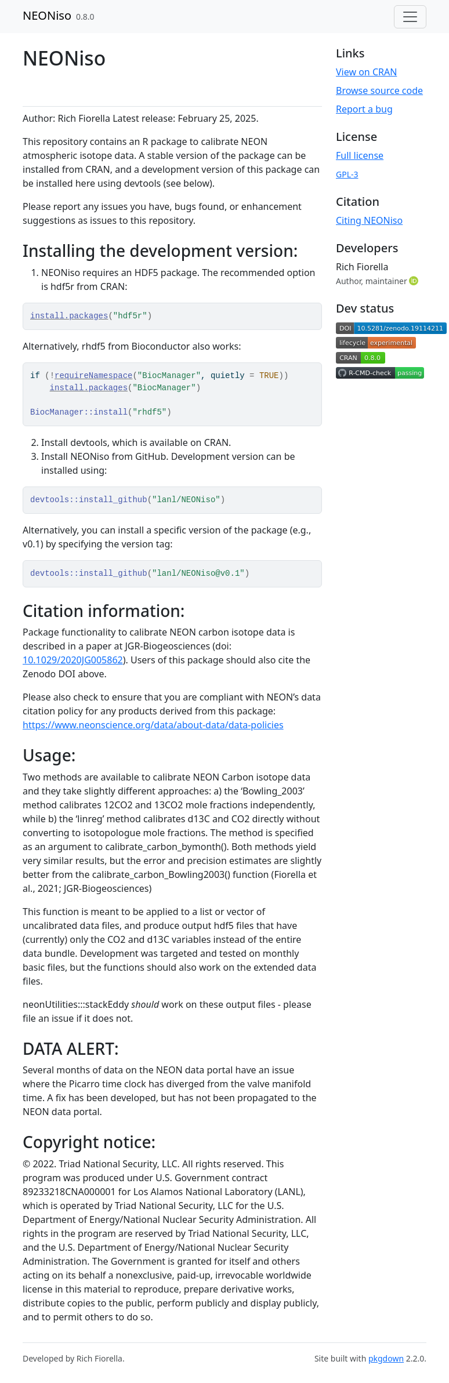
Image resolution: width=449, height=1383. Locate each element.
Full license (359, 155)
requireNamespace (93, 375)
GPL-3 (347, 174)
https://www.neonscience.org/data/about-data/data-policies (153, 724)
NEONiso (47, 15)
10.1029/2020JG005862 (73, 660)
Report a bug (364, 109)
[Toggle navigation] (410, 16)
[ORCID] (415, 280)
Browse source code (379, 90)
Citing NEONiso (369, 220)
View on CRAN (366, 72)
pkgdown (386, 1358)
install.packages (69, 316)
